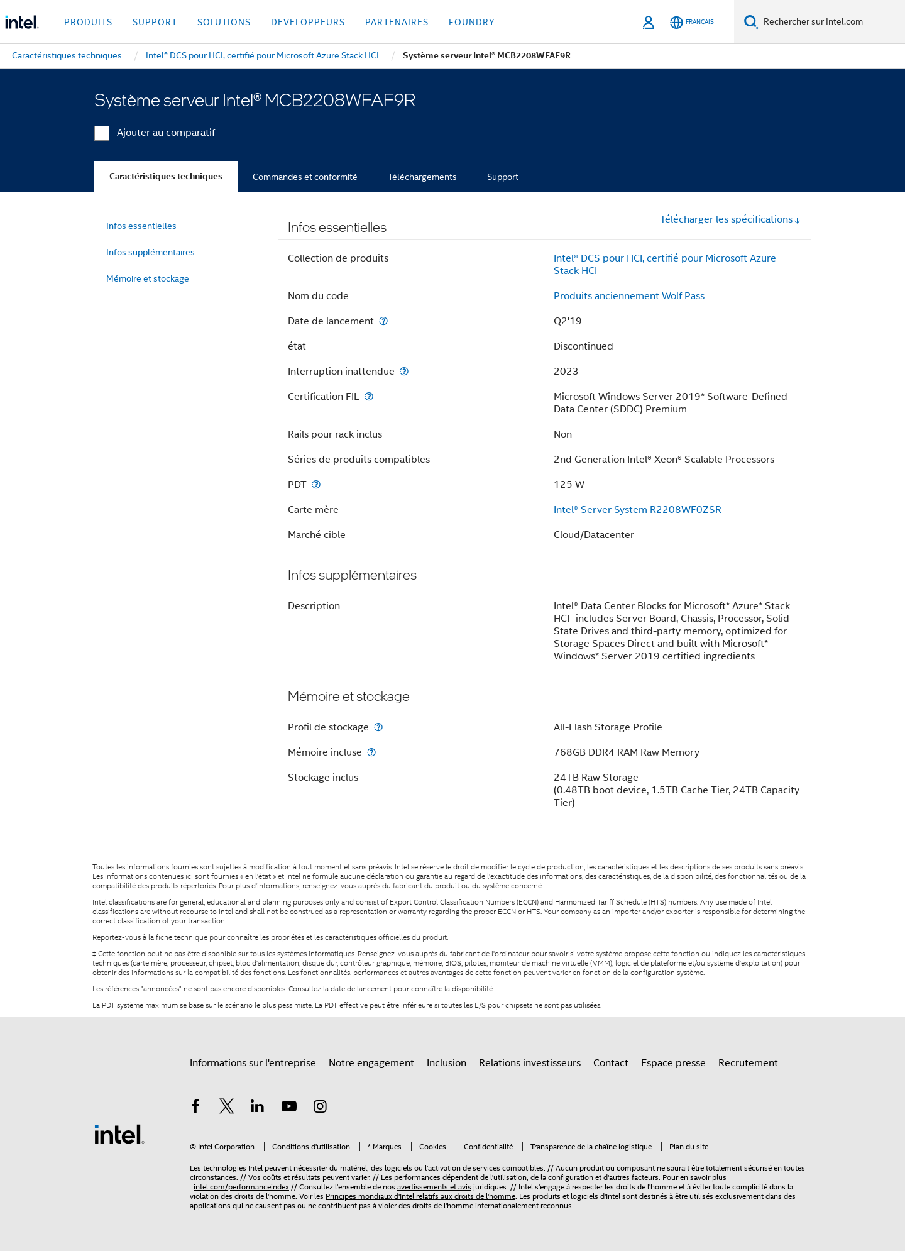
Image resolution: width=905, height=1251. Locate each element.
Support (502, 176)
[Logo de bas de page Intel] (119, 1133)
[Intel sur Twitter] (227, 1108)
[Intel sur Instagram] (320, 1108)
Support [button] (155, 22)
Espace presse (673, 1063)
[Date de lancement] (383, 321)
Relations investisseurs (530, 1063)
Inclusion (446, 1063)
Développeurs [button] (308, 22)
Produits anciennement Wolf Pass (629, 296)
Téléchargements (422, 176)
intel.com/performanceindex (241, 1186)
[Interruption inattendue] (404, 371)
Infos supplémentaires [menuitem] (150, 252)
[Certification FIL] (369, 396)
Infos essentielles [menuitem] (141, 225)
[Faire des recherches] (751, 22)
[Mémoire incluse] (371, 752)
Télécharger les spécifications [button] (730, 219)
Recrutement (748, 1063)
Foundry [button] (472, 22)
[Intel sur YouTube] (289, 1108)
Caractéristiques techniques (165, 176)
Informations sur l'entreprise (253, 1063)
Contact (610, 1063)
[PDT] (316, 484)
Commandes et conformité (305, 176)
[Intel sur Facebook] (195, 1108)
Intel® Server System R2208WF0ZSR (637, 510)
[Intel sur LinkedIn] (257, 1108)
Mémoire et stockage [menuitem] (147, 278)
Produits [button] (88, 22)
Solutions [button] (224, 22)
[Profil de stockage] (378, 727)
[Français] (692, 22)
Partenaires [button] (397, 22)
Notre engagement (371, 1063)
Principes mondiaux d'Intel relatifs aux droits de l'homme (420, 1196)
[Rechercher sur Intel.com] (832, 22)
